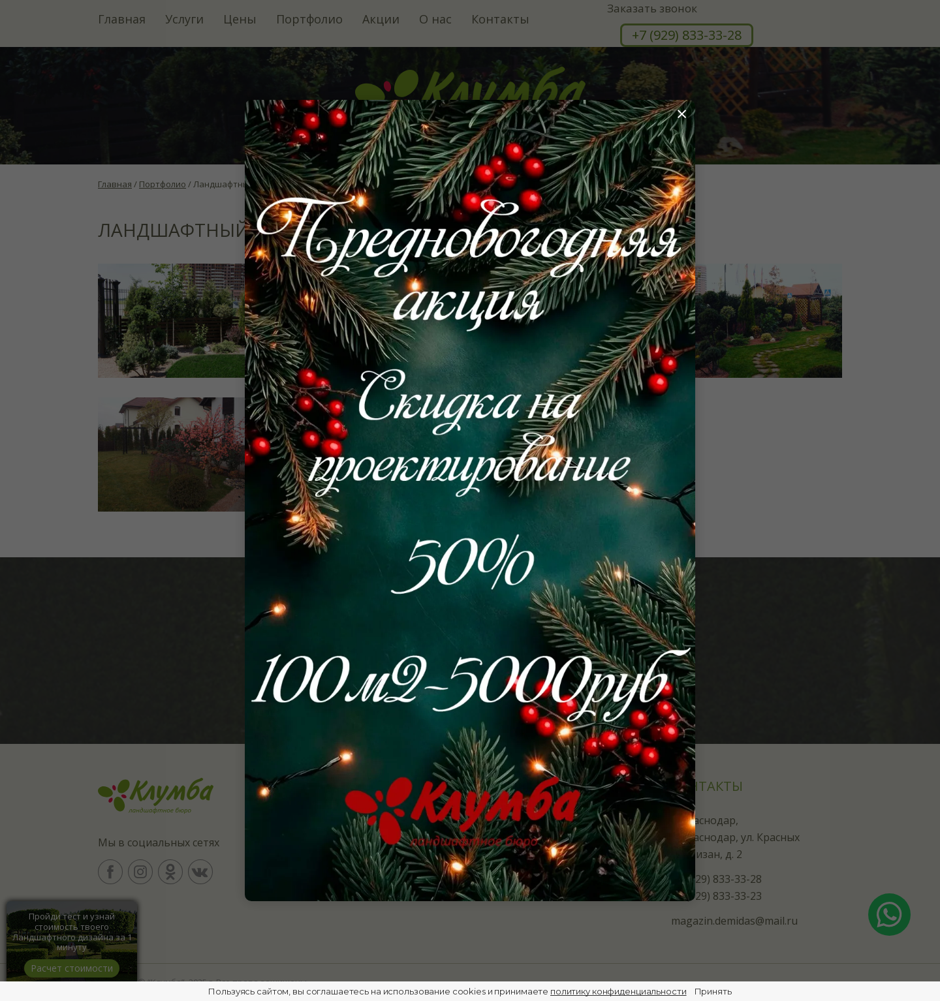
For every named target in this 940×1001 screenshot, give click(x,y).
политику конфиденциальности (618, 991)
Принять (713, 991)
